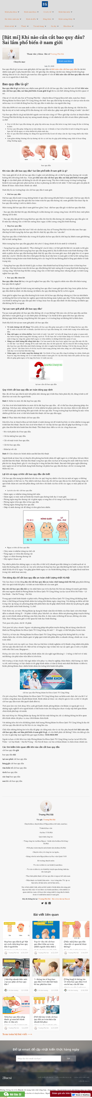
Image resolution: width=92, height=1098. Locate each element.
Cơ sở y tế (47, 12)
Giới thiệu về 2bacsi (45, 1077)
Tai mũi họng (38, 26)
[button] (12, 11)
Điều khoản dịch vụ (63, 1077)
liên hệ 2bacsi (84, 1081)
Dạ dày (53, 26)
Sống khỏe (47, 19)
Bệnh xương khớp (65, 19)
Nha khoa (67, 26)
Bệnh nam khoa (30, 12)
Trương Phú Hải (46, 814)
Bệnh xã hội (9, 26)
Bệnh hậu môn (64, 12)
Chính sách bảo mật (82, 1077)
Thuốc (23, 26)
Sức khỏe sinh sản (12, 19)
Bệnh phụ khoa (11, 12)
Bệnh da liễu (31, 19)
